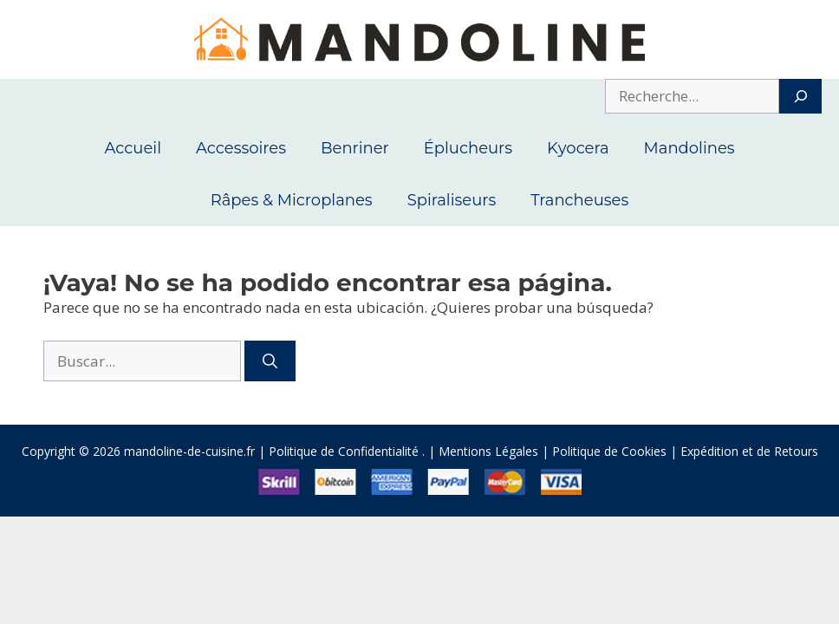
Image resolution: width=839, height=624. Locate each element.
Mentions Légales (488, 451)
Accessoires (241, 148)
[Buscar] (270, 361)
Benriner (355, 148)
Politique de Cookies (609, 451)
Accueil (132, 148)
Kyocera (578, 148)
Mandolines (689, 148)
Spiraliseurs (452, 200)
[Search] (800, 96)
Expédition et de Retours (749, 451)
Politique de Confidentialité (344, 451)
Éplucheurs (468, 148)
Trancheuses (579, 200)
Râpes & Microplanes (292, 200)
